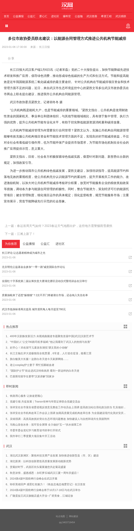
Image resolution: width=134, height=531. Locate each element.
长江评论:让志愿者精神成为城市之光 (23, 252)
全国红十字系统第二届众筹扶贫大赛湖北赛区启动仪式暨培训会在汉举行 (44, 281)
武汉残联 (121, 16)
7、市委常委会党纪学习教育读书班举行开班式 (33, 430)
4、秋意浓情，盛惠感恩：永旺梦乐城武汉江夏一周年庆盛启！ (42, 472)
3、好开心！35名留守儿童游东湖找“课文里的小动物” (37, 347)
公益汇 (31, 16)
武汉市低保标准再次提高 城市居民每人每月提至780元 (34, 309)
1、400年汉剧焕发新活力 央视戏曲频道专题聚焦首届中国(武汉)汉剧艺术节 (50, 336)
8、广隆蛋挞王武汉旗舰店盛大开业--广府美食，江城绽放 (39, 495)
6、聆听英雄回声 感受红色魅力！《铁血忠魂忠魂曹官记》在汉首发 (45, 484)
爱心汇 (43, 16)
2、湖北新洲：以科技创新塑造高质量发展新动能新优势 (38, 461)
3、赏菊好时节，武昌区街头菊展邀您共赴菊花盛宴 (36, 466)
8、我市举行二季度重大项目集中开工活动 (30, 436)
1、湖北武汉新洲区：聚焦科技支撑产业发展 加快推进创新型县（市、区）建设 (52, 455)
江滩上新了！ (26, 233)
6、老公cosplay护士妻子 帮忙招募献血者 (30, 364)
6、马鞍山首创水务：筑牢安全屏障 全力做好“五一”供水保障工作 (44, 424)
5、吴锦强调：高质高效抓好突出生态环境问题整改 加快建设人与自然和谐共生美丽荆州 (57, 418)
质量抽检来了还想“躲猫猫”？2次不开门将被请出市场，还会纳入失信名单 (45, 295)
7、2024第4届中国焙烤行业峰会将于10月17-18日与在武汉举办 (43, 490)
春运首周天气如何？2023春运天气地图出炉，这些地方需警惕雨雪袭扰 (64, 225)
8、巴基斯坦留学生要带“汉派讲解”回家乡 (30, 376)
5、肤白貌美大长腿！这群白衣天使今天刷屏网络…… (37, 359)
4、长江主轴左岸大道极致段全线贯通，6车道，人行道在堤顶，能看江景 (48, 353)
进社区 (55, 16)
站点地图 (60, 516)
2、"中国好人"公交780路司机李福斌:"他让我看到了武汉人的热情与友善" (48, 341)
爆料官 (67, 16)
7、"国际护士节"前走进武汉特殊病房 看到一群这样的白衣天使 (42, 370)
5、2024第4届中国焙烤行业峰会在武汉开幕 (31, 478)
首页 (6, 16)
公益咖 (79, 16)
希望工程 (106, 16)
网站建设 (73, 516)
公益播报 (18, 16)
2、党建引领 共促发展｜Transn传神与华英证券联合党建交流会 (43, 401)
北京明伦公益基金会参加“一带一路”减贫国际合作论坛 (33, 266)
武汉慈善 (92, 16)
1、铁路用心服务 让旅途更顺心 (24, 395)
